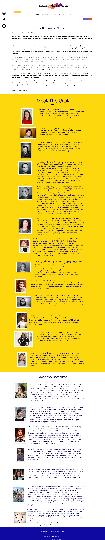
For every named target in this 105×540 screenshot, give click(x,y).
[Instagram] (4, 13)
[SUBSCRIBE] (87, 19)
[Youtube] (4, 26)
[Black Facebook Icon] (4, 20)
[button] (17, 12)
